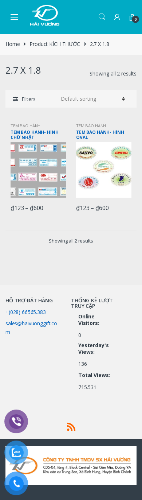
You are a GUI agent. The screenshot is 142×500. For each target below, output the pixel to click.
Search (102, 17)
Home (12, 43)
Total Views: (94, 375)
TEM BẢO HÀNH (25, 125)
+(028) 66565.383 (25, 312)
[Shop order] (91, 99)
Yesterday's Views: (93, 348)
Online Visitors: (89, 319)
